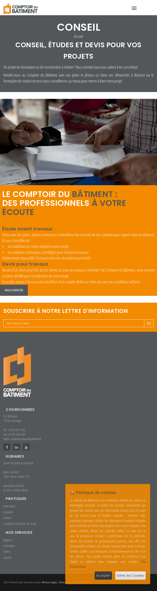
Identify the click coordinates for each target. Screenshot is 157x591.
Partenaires (9, 506)
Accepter (103, 575)
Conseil (7, 557)
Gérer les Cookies (130, 575)
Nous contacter (14, 290)
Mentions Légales (49, 582)
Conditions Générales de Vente (19, 523)
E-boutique (9, 546)
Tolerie (7, 551)
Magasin (7, 540)
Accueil (78, 36)
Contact (7, 518)
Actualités (8, 512)
